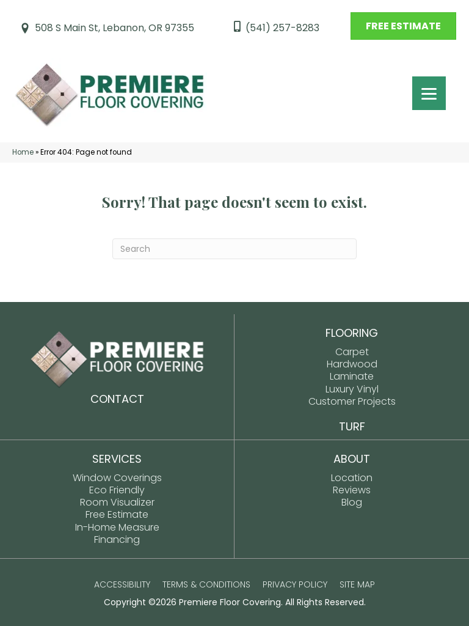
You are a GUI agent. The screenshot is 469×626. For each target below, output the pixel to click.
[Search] (234, 248)
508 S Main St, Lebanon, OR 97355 (114, 28)
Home (23, 152)
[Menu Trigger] (429, 93)
